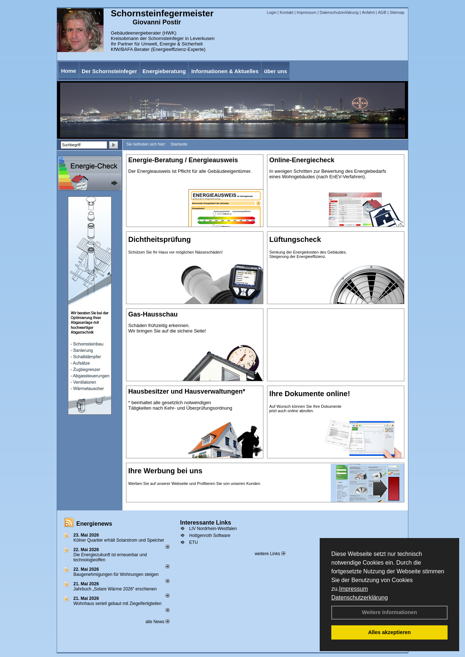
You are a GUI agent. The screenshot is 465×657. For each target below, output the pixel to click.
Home (68, 71)
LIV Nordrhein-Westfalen (213, 528)
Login (271, 12)
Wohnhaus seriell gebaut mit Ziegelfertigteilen (117, 603)
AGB (382, 12)
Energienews (94, 524)
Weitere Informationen (389, 612)
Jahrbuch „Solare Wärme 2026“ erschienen (115, 589)
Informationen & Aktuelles (224, 71)
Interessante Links (205, 522)
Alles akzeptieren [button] (389, 632)
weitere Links (270, 553)
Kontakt (286, 12)
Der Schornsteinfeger (109, 71)
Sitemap (397, 12)
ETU (193, 542)
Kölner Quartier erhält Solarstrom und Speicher (118, 540)
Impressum (353, 589)
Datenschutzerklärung (359, 597)
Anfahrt (368, 12)
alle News (157, 621)
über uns (275, 71)
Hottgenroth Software (209, 535)
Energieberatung (164, 71)
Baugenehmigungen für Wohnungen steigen (116, 574)
